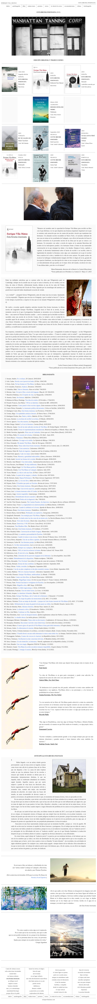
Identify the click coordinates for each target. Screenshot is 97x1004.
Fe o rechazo (21, 379)
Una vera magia (22, 644)
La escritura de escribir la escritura (28, 419)
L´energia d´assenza (25, 649)
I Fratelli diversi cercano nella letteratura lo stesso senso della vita (37, 633)
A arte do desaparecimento (29, 615)
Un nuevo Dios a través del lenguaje (27, 392)
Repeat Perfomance (26, 478)
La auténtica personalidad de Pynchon (30, 534)
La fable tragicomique (25, 588)
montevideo (12, 973)
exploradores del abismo (37, 993)
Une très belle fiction (28, 590)
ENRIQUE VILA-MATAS (9, 3)
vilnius (79, 6)
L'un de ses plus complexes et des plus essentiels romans (31, 569)
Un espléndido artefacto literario (26, 413)
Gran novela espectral (27, 489)
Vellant (83, 140)
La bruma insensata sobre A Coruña (26, 491)
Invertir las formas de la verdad (25, 459)
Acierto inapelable (22, 494)
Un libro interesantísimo (21, 545)
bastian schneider (13, 986)
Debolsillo (21, 84)
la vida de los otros (56, 6)
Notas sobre (29, 446)
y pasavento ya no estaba (36, 991)
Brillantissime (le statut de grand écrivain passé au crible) (33, 604)
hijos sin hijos (84, 975)
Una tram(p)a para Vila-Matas (30, 515)
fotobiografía (87, 6)
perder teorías (37, 983)
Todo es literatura (23, 389)
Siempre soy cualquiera (25, 548)
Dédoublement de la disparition (23, 558)
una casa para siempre (84, 982)
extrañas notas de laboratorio (60, 980)
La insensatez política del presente (33, 408)
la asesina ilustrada (84, 992)
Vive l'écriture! (23, 561)
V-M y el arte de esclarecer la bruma (29, 550)
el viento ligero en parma (60, 972)
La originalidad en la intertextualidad (32, 505)
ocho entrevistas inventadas (13, 971)
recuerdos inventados (84, 972)
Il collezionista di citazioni (25, 628)
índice (8, 6)
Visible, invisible (21, 566)
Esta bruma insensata (28, 411)
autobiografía (16, 6)
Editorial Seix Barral (56, 83)
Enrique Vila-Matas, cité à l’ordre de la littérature (31, 596)
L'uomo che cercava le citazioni (31, 636)
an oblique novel (13, 981)
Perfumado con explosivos (34, 513)
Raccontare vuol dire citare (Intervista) (33, 623)
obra (24, 6)
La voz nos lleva (24, 480)
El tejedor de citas (28, 395)
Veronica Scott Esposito (38, 877)
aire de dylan (36, 973)
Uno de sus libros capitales (31, 540)
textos (46, 6)
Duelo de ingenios (24, 451)
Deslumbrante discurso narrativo (25, 497)
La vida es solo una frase (24, 472)
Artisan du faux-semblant (26, 564)
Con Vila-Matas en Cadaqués (27, 470)
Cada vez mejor (25, 454)
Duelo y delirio (27, 416)
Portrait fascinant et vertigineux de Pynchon (29, 582)
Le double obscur (20, 617)
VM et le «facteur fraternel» (26, 572)
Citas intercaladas (26, 462)
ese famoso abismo (12, 976)
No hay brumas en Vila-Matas (24, 384)
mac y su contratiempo (13, 988)
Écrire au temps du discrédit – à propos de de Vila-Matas (43, 601)
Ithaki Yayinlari (23, 140)
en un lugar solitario (36, 976)
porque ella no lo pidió (13, 993)
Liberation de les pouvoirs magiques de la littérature (34, 556)
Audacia (24, 387)
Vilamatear (19, 438)
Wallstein (53, 112)
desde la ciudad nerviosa (60, 987)
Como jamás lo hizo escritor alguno (29, 405)
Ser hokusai (20, 397)
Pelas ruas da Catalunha (32, 432)
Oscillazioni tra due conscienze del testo (30, 639)
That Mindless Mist (21, 526)
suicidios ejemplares (84, 980)
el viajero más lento (84, 977)
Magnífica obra (22, 585)
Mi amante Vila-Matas (24, 443)
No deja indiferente (31, 464)
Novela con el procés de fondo (24, 381)
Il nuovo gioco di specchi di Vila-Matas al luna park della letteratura (38, 625)
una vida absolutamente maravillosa (36, 978)
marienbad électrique (13, 991)
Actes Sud (53, 165)
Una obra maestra (22, 421)
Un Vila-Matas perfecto (28, 467)
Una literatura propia (27, 542)
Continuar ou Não (23, 612)
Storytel (83, 82)
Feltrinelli (21, 165)
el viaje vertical (60, 989)
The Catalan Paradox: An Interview (38, 502)
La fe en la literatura (26, 424)
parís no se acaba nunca (60, 975)
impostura (84, 989)
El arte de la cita (23, 553)
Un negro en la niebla (26, 440)
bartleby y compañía (60, 985)
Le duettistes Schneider (25, 593)
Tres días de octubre (31, 400)
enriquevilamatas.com (48, 999)
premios (40, 6)
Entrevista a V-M (22, 523)
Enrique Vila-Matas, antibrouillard (29, 574)
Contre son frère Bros (22, 577)
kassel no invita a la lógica (36, 969)
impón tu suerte (12, 983)
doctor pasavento (60, 970)
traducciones (31, 6)
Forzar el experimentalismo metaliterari (31, 430)
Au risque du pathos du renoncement (30, 599)
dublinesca (36, 986)
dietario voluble (36, 988)
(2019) (48, 12)
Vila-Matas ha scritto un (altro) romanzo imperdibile (34, 647)
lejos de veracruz (84, 970)
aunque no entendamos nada (60, 977)
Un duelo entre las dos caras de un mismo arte (33, 518)
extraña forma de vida (60, 992)
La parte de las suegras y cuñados (26, 475)
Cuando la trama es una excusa (27, 537)
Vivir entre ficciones (23, 521)
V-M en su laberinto (32, 403)
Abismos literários (28, 607)
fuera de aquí (36, 971)
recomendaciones (69, 6)
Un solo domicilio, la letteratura (27, 641)
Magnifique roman (25, 580)
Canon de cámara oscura (13, 969)
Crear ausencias (24, 448)
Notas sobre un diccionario (36, 620)
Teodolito (84, 165)
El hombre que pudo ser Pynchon (27, 483)
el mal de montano (60, 982)
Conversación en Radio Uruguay (31, 531)
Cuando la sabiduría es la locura (29, 507)
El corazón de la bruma (25, 435)
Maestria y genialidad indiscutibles (29, 456)
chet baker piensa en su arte (37, 981)
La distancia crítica (23, 609)
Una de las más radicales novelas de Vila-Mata (32, 427)
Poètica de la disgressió (27, 499)
